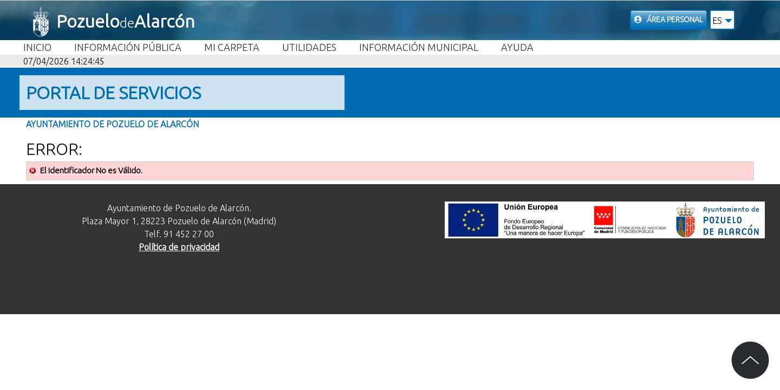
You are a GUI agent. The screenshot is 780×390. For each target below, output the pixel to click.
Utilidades (309, 47)
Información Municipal (418, 47)
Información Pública (127, 47)
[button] (722, 20)
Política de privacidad (179, 247)
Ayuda (517, 47)
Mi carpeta (231, 47)
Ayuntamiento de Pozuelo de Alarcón (112, 124)
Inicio (37, 47)
